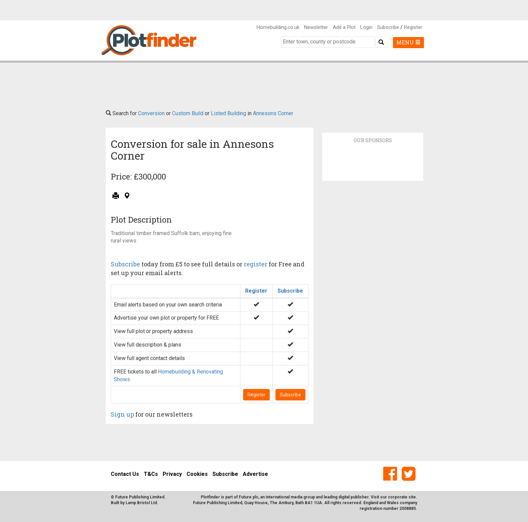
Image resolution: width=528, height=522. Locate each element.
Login (366, 27)
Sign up (122, 414)
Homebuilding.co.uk (278, 27)
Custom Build (187, 113)
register (255, 264)
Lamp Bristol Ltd (141, 502)
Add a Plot (344, 27)
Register (413, 27)
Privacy (172, 474)
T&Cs (151, 474)
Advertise (255, 474)
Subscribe (388, 27)
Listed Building (228, 113)
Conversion (151, 113)
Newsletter (316, 27)
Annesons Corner (273, 113)
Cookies (197, 474)
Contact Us (125, 474)
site (412, 497)
